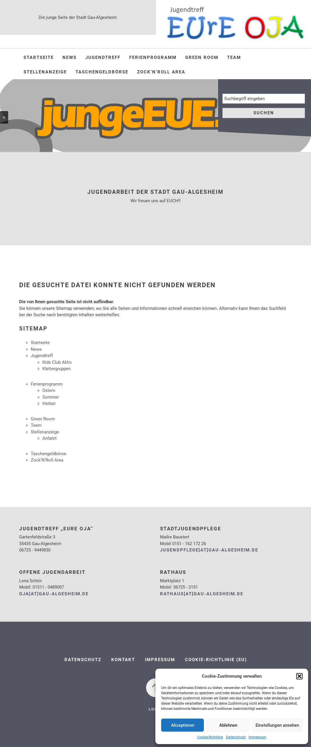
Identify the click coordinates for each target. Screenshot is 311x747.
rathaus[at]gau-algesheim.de (201, 593)
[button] (299, 676)
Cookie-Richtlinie (210, 737)
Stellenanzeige (45, 72)
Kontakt (123, 659)
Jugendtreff (103, 57)
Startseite (39, 57)
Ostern (48, 390)
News (69, 57)
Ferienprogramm (153, 57)
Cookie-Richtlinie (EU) (216, 659)
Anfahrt (49, 438)
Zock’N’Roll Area (161, 72)
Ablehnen (228, 725)
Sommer (50, 397)
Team (234, 57)
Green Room (201, 57)
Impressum (257, 737)
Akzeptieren (182, 725)
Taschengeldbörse (101, 72)
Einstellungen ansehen (277, 725)
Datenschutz (236, 737)
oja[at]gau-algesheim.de (54, 593)
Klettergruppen (56, 368)
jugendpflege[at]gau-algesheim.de (209, 550)
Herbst (48, 403)
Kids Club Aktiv (57, 362)
